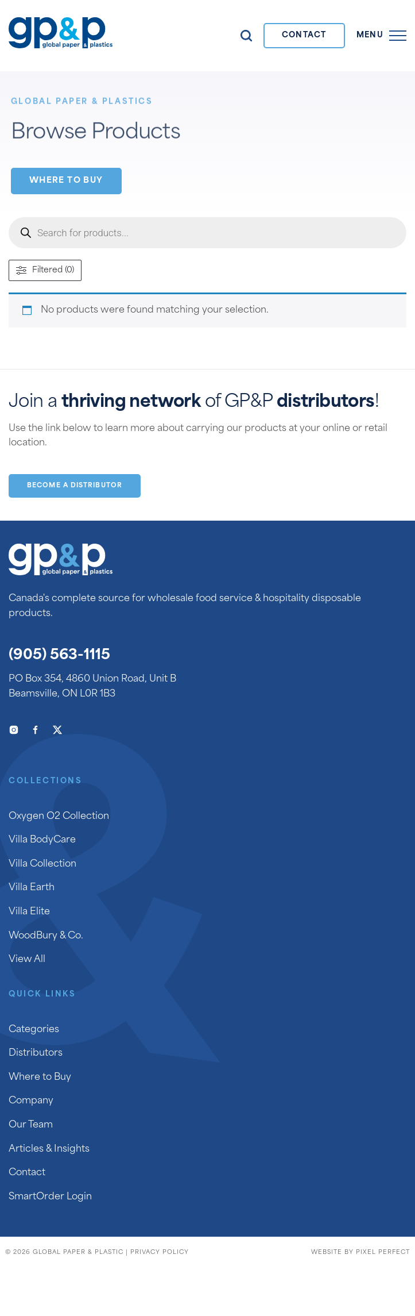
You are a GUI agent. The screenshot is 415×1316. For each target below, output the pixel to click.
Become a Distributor (74, 486)
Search (246, 35)
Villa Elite (29, 912)
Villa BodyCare (42, 840)
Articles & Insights (49, 1149)
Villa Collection (42, 864)
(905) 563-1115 (59, 656)
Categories (34, 1029)
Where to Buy (66, 180)
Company (31, 1101)
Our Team (31, 1125)
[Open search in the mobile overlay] (207, 232)
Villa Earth (32, 887)
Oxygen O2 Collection (59, 816)
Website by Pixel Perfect (360, 1252)
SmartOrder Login (50, 1197)
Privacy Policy (159, 1252)
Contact (304, 35)
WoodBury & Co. (46, 936)
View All (27, 959)
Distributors (36, 1053)
